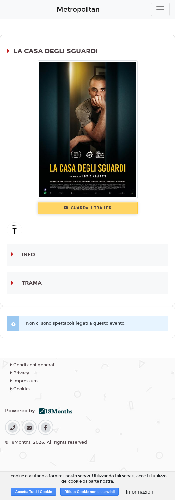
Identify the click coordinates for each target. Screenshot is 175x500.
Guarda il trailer (88, 208)
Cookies (20, 389)
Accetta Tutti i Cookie (33, 492)
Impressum (24, 381)
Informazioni (140, 492)
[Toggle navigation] (160, 9)
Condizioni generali (33, 365)
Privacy (19, 373)
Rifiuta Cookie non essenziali (89, 492)
